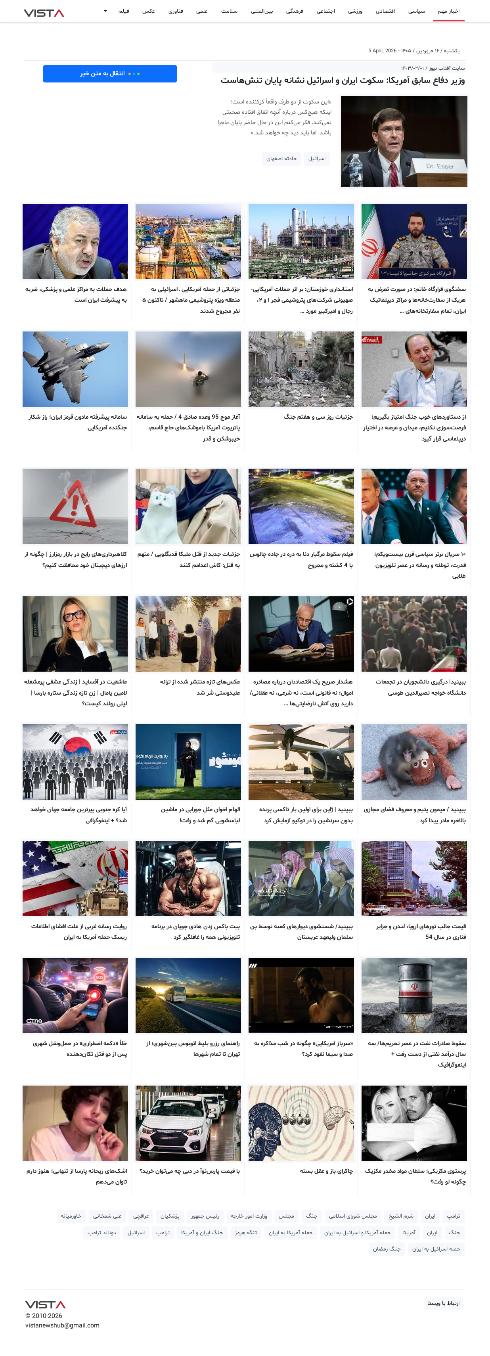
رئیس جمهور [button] (205, 1216)
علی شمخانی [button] (107, 1216)
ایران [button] (430, 1216)
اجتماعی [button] (326, 11)
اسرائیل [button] (316, 159)
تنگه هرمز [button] (246, 1233)
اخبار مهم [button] (448, 11)
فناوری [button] (175, 11)
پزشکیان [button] (170, 1216)
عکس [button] (148, 11)
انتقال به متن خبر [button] (110, 74)
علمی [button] (202, 11)
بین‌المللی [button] (262, 11)
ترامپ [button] (453, 1216)
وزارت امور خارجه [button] (249, 1216)
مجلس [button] (286, 1216)
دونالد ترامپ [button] (102, 1233)
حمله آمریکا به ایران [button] (291, 1233)
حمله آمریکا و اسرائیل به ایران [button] (357, 1233)
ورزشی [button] (355, 11)
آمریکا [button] (408, 1233)
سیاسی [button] (416, 11)
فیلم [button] (124, 11)
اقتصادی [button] (385, 11)
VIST (44, 11)
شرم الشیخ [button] (401, 1216)
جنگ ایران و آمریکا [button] (202, 1233)
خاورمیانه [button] (71, 1216)
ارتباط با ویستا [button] (443, 1303)
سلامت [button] (229, 11)
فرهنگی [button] (294, 11)
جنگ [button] (312, 1216)
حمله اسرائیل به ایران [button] (436, 1249)
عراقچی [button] (141, 1216)
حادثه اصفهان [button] (281, 159)
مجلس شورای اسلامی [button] (353, 1216)
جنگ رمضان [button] (387, 1249)
